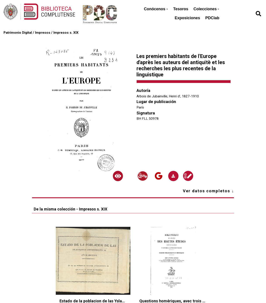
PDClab (212, 18)
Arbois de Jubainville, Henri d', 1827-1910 (167, 96)
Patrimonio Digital (18, 33)
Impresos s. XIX (66, 33)
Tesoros (180, 9)
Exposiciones (187, 18)
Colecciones (206, 9)
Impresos (42, 33)
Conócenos (156, 9)
